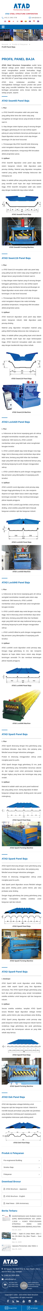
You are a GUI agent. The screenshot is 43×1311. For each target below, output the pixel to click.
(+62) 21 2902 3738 (10, 17)
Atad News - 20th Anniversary (16, 1203)
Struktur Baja (21, 1167)
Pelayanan (21, 1174)
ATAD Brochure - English (14, 1196)
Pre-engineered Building (21, 1160)
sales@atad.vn (36, 17)
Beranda (5, 44)
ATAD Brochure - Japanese (15, 1189)
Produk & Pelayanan (20, 44)
